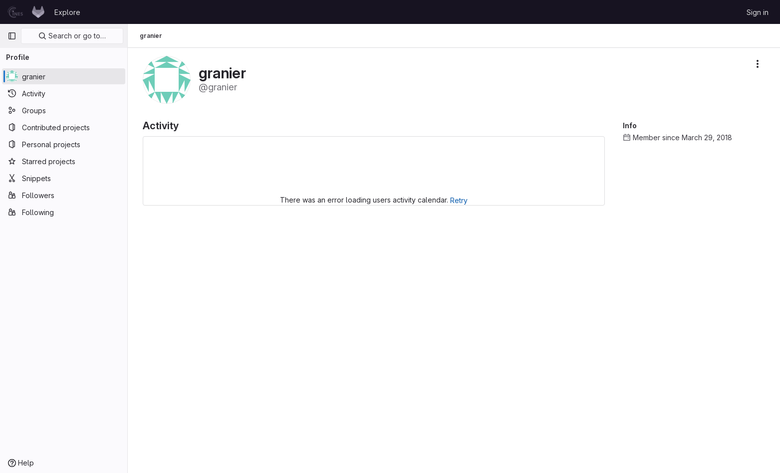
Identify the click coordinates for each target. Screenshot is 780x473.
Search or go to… (72, 35)
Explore (67, 12)
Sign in (758, 12)
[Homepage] (25, 12)
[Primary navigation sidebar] (12, 36)
